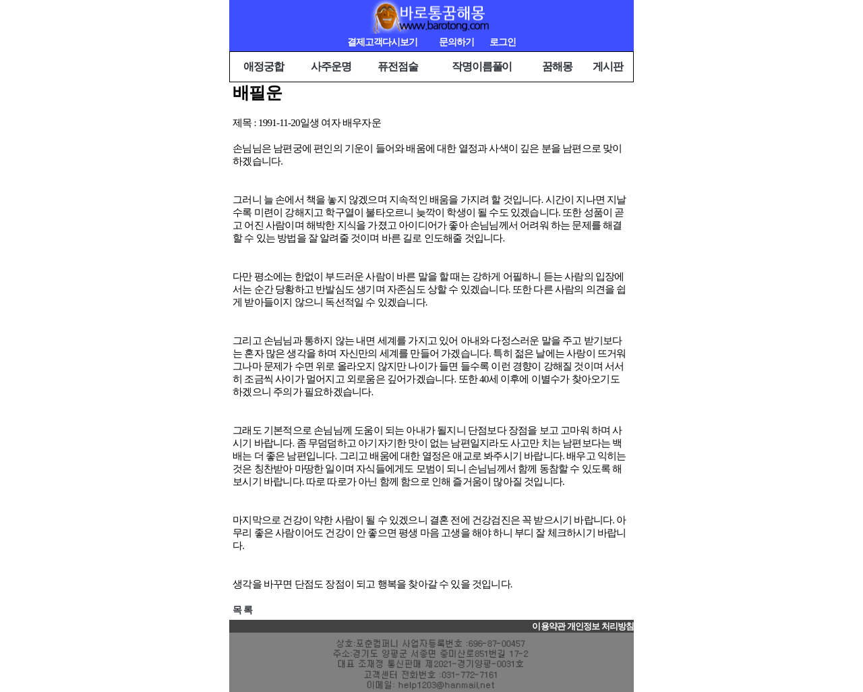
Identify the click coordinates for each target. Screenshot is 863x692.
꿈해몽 (557, 66)
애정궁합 (263, 66)
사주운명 (331, 66)
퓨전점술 (398, 66)
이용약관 (548, 626)
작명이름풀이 (482, 66)
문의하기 (456, 42)
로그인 (502, 42)
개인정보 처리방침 (600, 626)
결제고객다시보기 (382, 42)
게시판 (608, 66)
